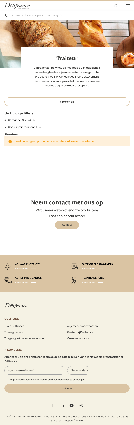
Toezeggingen (13, 332)
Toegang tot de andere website (24, 338)
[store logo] (17, 6)
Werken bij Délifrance (80, 332)
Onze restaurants (78, 338)
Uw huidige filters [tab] (19, 113)
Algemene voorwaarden (82, 326)
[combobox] (67, 15)
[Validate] (67, 388)
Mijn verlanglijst (115, 5)
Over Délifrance (14, 326)
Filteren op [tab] (67, 102)
